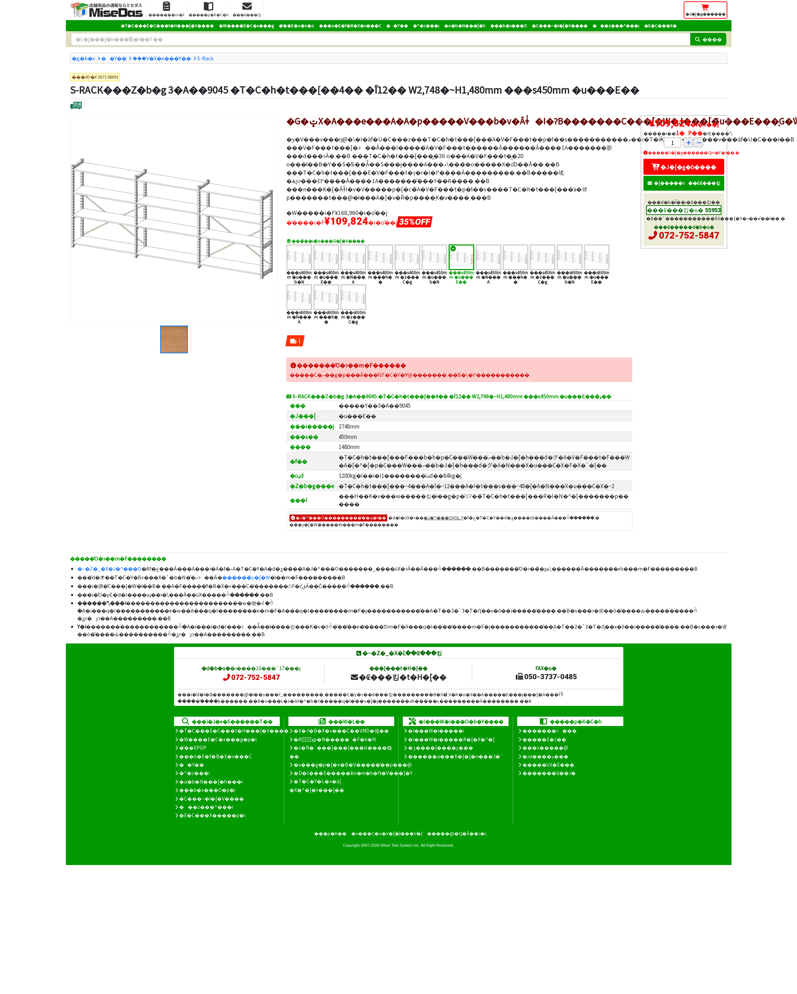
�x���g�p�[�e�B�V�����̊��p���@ (353, 764)
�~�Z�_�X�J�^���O (109, 568)
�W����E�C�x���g (246, 25)
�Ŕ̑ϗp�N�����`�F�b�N (335, 739)
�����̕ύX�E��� (548, 764)
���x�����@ (545, 747)
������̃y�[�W (246, 577)
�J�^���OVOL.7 (443, 517)
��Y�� (397, 25)
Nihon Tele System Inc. (400, 845)
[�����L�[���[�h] (380, 39)
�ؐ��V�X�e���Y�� (162, 58)
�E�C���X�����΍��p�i (212, 815)
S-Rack (205, 58)
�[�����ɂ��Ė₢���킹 (684, 183)
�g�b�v (83, 58)
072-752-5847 (689, 235)
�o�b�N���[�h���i (211, 781)
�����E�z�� (544, 739)
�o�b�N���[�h (464, 25)
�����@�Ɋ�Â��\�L (457, 833)
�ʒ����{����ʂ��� (440, 747)
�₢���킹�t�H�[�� (398, 677)
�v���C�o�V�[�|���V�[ (387, 833)
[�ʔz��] (76, 106)
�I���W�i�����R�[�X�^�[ (451, 739)
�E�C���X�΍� (660, 25)
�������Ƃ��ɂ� (549, 772)
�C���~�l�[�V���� (560, 25)
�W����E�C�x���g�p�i (218, 739)
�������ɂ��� (549, 730)
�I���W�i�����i (436, 730)
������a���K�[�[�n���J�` (455, 756)
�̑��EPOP (192, 747)
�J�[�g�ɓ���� (684, 167)
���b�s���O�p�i (207, 789)
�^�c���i (426, 25)
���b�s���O (508, 25)
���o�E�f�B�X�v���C (350, 25)
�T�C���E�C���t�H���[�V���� (167, 25)
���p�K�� (330, 833)
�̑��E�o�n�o (296, 25)
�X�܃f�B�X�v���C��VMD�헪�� (341, 730)
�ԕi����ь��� (545, 756)
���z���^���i (615, 25)
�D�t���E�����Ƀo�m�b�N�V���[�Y (353, 772)
